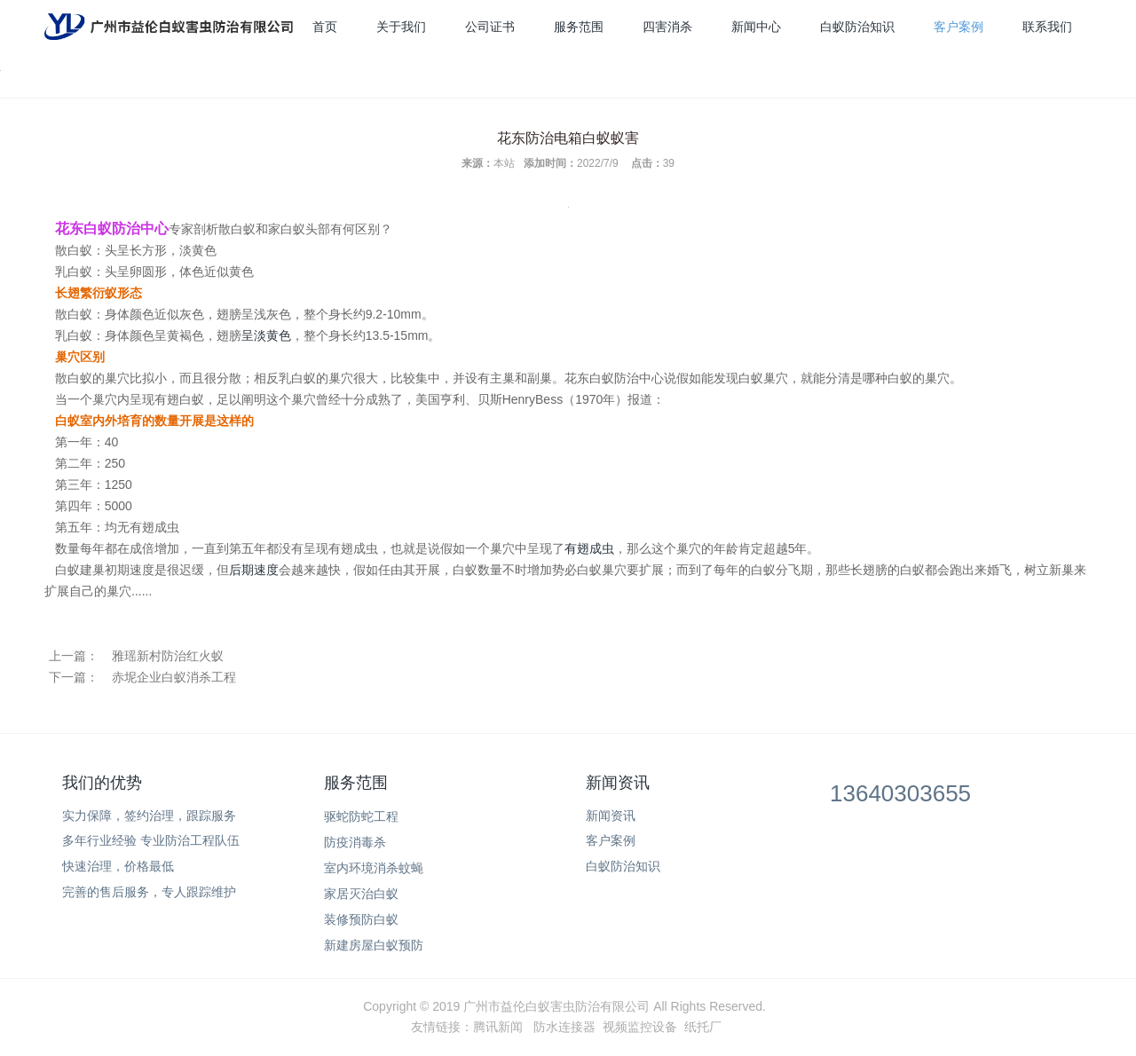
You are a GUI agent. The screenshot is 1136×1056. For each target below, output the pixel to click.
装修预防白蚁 (361, 919)
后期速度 (254, 570)
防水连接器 (564, 1027)
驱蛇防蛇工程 (361, 816)
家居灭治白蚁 (361, 894)
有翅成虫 (589, 548)
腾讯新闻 (498, 1027)
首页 (324, 27)
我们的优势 (102, 783)
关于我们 (401, 27)
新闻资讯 (618, 783)
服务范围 (579, 27)
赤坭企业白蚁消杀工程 (174, 677)
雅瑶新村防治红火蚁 (168, 656)
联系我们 (1047, 27)
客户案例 (958, 27)
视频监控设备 (640, 1027)
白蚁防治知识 (857, 27)
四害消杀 (667, 27)
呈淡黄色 (266, 335)
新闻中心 (756, 27)
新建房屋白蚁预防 (373, 945)
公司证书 (490, 27)
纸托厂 (703, 1027)
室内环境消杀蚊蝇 (373, 868)
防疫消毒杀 (355, 842)
